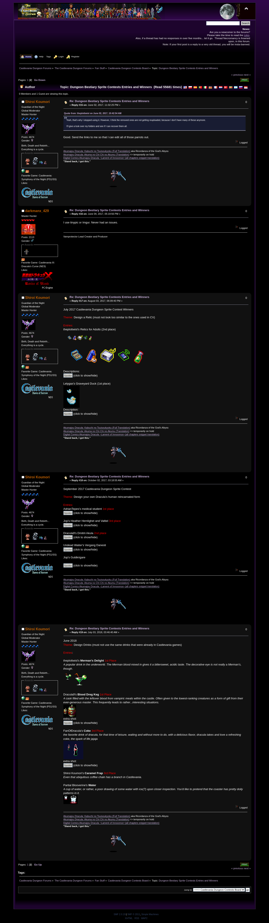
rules (246, 35)
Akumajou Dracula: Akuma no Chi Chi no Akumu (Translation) (96, 154)
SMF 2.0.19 (120, 914)
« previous (237, 74)
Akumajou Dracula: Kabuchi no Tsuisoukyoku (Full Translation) (96, 151)
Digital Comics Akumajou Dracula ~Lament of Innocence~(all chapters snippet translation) (111, 158)
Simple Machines (150, 914)
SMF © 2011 (133, 914)
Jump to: (188, 890)
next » (247, 74)
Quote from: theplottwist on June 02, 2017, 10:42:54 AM (92, 113)
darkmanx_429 (37, 211)
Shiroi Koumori (37, 102)
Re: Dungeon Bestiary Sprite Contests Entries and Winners (109, 101)
